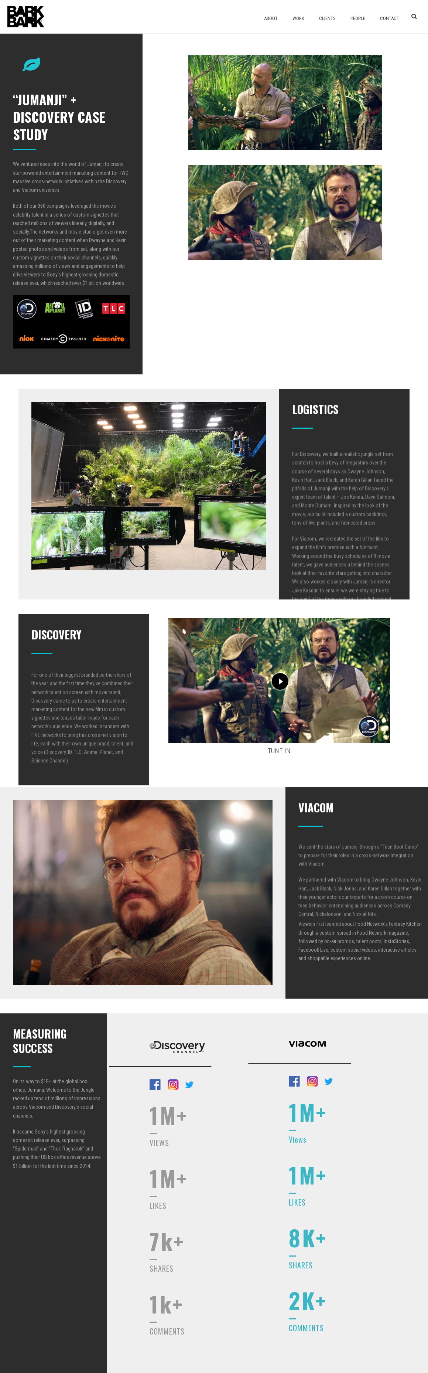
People (357, 18)
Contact (389, 18)
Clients (327, 18)
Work (298, 18)
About (271, 18)
